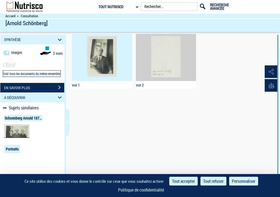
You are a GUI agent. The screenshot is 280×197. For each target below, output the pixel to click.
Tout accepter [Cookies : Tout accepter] (183, 181)
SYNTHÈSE (33, 39)
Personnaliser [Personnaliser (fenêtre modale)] (243, 181)
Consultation (29, 16)
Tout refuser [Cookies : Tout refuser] (213, 181)
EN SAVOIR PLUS (34, 87)
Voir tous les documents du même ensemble (31, 73)
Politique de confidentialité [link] (141, 190)
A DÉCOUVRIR (33, 97)
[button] (270, 72)
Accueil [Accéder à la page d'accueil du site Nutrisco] (10, 16)
